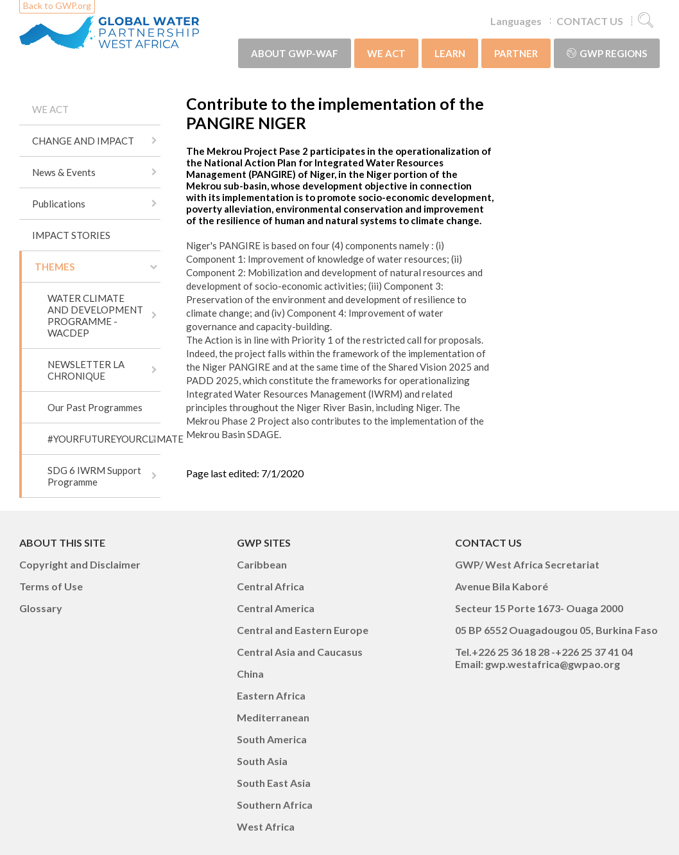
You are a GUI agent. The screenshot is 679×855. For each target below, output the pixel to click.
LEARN (449, 53)
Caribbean (262, 564)
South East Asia (274, 783)
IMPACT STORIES (71, 235)
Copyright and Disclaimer (80, 564)
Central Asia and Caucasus (300, 652)
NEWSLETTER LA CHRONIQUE (86, 370)
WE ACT (386, 53)
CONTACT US (589, 21)
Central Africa (270, 586)
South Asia (262, 761)
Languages (516, 21)
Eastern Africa (271, 695)
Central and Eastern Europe (302, 630)
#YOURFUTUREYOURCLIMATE (103, 439)
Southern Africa (275, 804)
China (250, 673)
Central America (275, 608)
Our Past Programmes (94, 407)
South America (272, 739)
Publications (58, 203)
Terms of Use (51, 586)
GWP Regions (607, 53)
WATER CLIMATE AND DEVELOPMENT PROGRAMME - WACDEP (95, 315)
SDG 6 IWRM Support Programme (94, 476)
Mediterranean (273, 717)
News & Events (64, 172)
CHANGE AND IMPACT (83, 140)
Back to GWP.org (57, 5)
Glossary (40, 608)
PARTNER (516, 53)
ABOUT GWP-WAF (294, 53)
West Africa (266, 826)
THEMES (54, 266)
